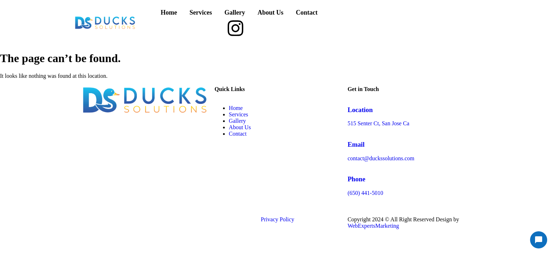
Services (201, 12)
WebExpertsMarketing (373, 226)
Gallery (234, 12)
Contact (306, 12)
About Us (271, 12)
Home (169, 12)
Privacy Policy (277, 219)
